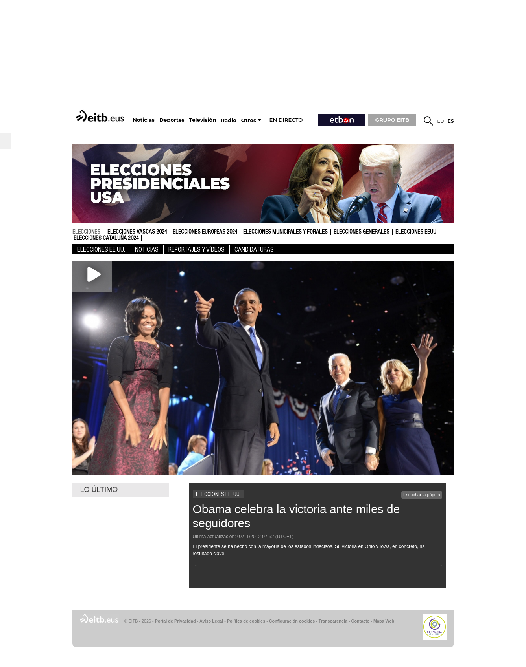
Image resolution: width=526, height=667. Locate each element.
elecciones (86, 231)
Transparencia (333, 621)
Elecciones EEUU (415, 232)
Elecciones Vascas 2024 (137, 232)
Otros (248, 120)
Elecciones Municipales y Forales (285, 232)
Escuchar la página (421, 494)
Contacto (360, 621)
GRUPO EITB (392, 120)
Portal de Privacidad (175, 621)
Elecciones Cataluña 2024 (106, 238)
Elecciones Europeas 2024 (205, 232)
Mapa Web (383, 621)
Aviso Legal (211, 621)
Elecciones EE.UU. (101, 249)
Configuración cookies (292, 621)
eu (440, 121)
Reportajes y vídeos (196, 249)
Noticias (147, 249)
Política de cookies (246, 621)
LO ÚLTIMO (99, 489)
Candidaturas (254, 249)
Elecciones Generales (361, 232)
